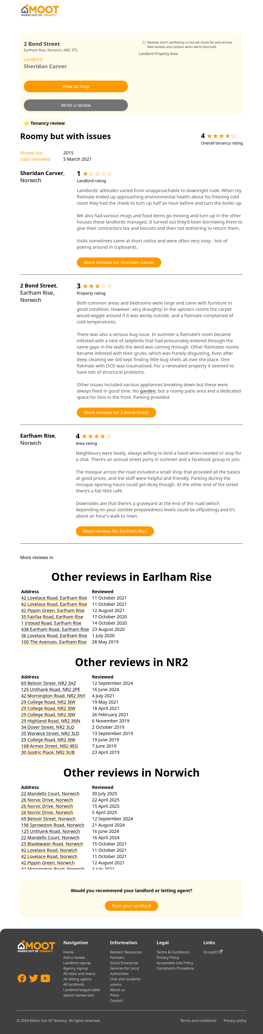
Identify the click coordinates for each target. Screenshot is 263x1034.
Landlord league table (81, 989)
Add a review (74, 957)
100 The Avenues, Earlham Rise (54, 642)
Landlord (146, 53)
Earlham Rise (35, 50)
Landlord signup (77, 962)
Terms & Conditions (173, 952)
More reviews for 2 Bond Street (116, 412)
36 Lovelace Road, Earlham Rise (54, 635)
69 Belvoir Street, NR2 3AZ (48, 683)
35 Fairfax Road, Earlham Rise (52, 617)
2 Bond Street (38, 285)
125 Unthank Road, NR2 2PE (50, 689)
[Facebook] (22, 986)
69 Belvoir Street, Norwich (48, 819)
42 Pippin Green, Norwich (48, 863)
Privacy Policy (168, 957)
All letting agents (77, 979)
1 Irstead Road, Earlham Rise (51, 623)
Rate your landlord (131, 906)
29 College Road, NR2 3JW (48, 702)
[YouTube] (45, 986)
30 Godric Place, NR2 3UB (48, 752)
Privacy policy (235, 1020)
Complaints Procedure (175, 968)
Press (114, 995)
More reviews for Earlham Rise (115, 531)
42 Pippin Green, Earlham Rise (52, 610)
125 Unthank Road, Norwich (50, 831)
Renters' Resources (126, 952)
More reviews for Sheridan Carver (119, 262)
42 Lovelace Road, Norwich (49, 850)
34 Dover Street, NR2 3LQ (47, 727)
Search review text (78, 995)
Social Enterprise (124, 962)
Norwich (55, 50)
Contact (116, 1000)
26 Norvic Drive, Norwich (47, 800)
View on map (76, 86)
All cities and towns (79, 973)
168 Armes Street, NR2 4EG (49, 746)
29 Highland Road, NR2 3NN (50, 721)
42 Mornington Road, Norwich (53, 869)
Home (68, 952)
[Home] (40, 10)
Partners (117, 957)
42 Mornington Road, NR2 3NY (53, 696)
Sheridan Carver (45, 66)
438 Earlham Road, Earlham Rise (55, 629)
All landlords (73, 984)
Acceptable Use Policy (175, 962)
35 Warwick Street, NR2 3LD (50, 733)
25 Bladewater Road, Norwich (52, 844)
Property (162, 53)
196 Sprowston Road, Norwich (52, 825)
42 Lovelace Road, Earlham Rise (54, 598)
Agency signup (75, 968)
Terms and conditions (198, 1020)
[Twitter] (33, 986)
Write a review (76, 105)
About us (117, 989)
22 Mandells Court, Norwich (50, 793)
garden (147, 391)
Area (174, 53)
